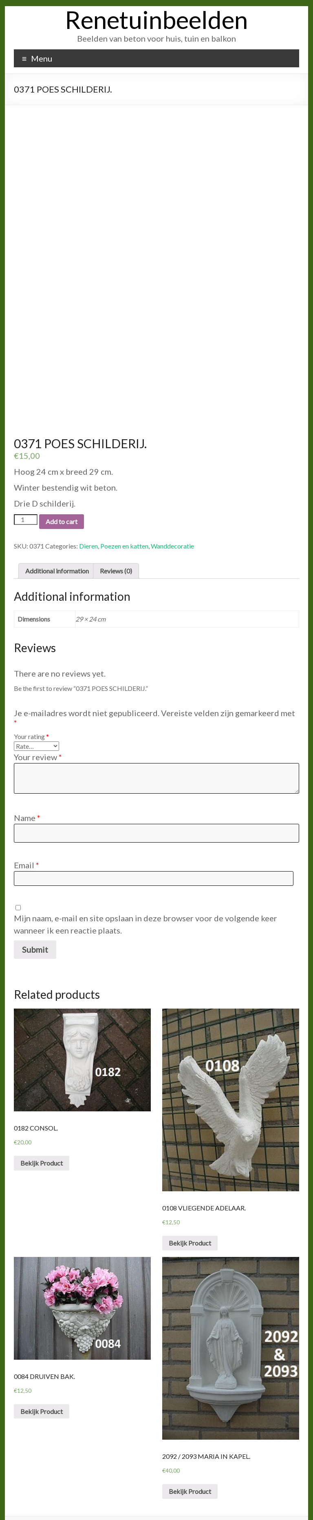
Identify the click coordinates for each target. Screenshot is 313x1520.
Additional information (57, 551)
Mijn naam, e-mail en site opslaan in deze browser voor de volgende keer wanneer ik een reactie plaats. (145, 905)
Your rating (31, 717)
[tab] (57, 551)
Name (27, 798)
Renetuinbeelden (156, 19)
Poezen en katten (124, 526)
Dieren (88, 526)
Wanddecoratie (172, 526)
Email (26, 845)
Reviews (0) (116, 551)
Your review (38, 737)
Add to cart (61, 501)
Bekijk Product (41, 1143)
